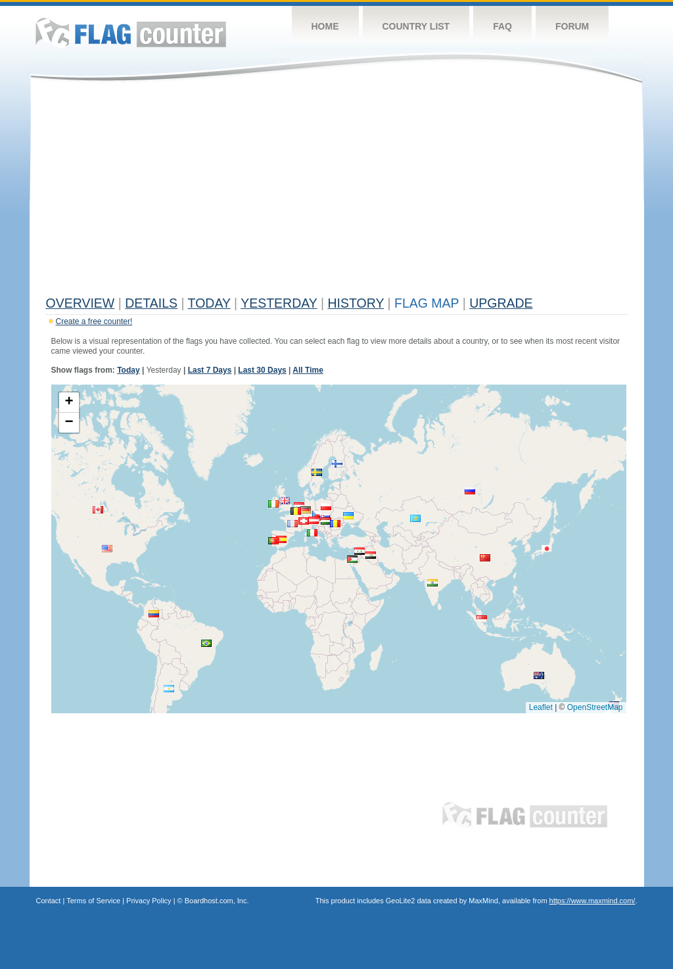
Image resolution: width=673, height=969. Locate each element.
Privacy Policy (148, 901)
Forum (572, 26)
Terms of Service (93, 901)
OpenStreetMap (595, 707)
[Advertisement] (337, 192)
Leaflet (541, 707)
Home (325, 26)
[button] (305, 509)
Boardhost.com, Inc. (217, 901)
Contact (48, 901)
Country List (416, 26)
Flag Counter (130, 32)
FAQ (502, 26)
